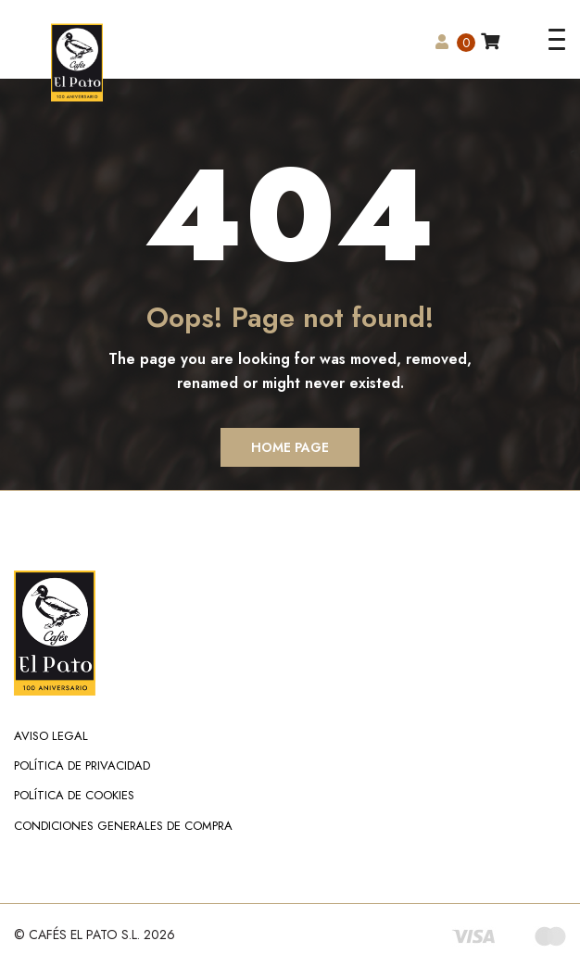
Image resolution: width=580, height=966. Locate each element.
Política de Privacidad (82, 765)
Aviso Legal (51, 736)
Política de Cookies (74, 795)
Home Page (290, 447)
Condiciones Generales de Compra (123, 825)
